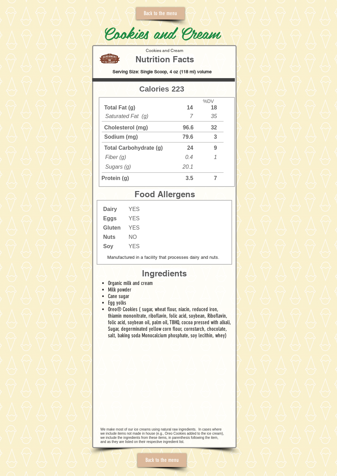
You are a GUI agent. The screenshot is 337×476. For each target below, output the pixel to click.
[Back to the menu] (160, 13)
